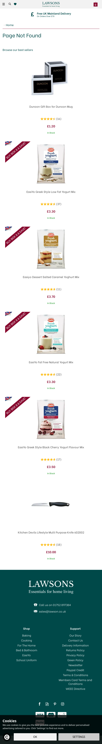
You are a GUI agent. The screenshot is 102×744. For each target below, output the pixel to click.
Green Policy (75, 660)
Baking (26, 635)
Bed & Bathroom (26, 650)
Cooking (26, 640)
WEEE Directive (75, 689)
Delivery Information (75, 645)
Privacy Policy (75, 655)
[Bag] (96, 4)
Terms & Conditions (75, 675)
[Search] (9, 4)
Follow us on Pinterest (55, 704)
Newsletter (75, 665)
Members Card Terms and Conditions (75, 682)
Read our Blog (47, 704)
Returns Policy (75, 650)
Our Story (75, 635)
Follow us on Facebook (39, 704)
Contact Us (75, 640)
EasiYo (26, 655)
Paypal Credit (75, 670)
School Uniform (26, 660)
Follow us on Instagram (62, 704)
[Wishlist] (16, 4)
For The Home (27, 645)
